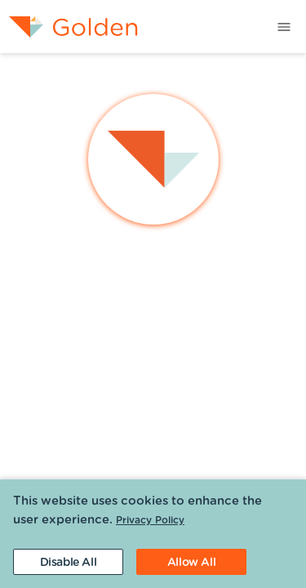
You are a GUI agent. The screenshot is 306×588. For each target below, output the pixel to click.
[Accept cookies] (191, 562)
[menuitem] (69, 26)
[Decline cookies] (68, 562)
